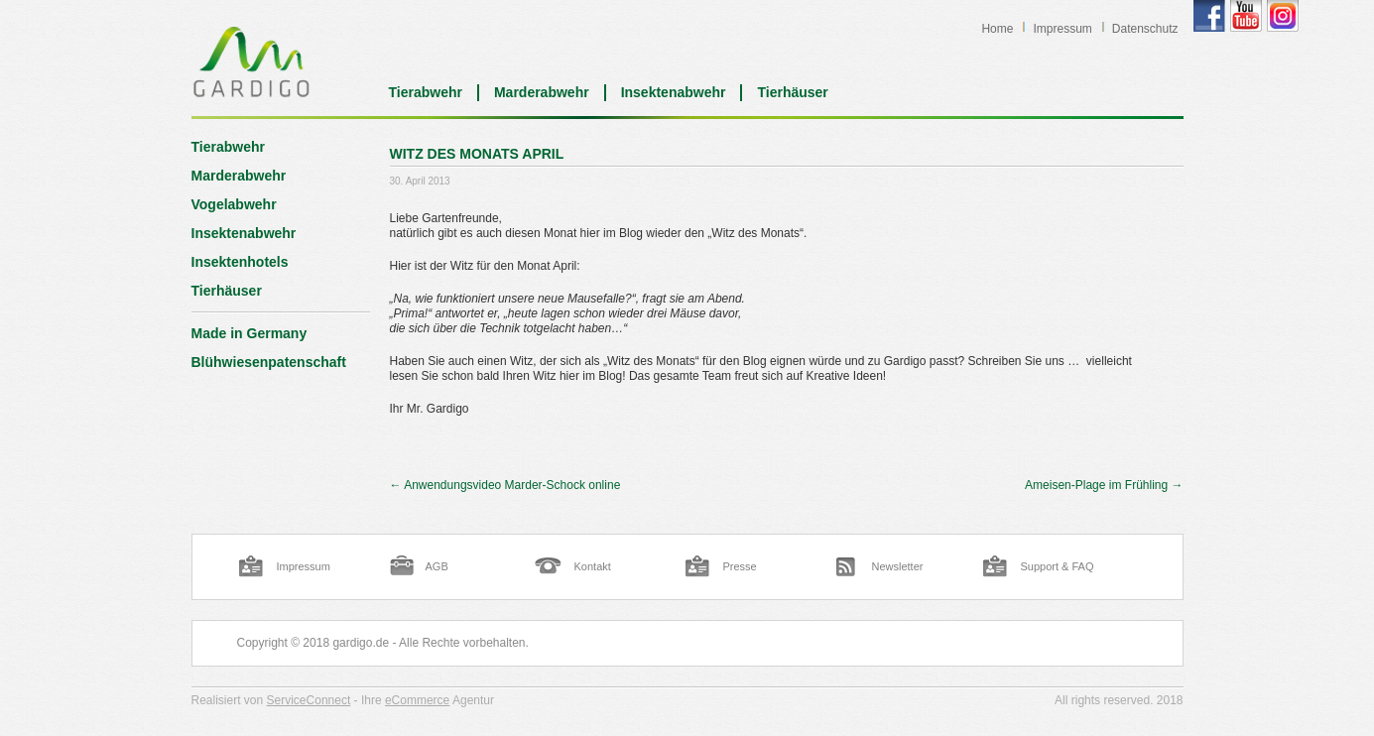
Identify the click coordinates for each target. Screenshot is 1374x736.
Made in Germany (249, 333)
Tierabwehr (425, 92)
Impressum (1062, 29)
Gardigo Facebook (1209, 16)
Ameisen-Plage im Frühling (1104, 485)
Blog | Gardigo (251, 61)
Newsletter (898, 566)
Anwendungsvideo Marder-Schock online (505, 485)
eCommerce (417, 700)
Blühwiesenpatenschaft (268, 362)
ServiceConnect (309, 700)
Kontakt (592, 566)
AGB (437, 566)
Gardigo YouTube (1246, 16)
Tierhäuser (792, 92)
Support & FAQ (1057, 566)
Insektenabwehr (673, 92)
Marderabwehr (541, 92)
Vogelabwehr (234, 204)
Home (997, 29)
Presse (740, 566)
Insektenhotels (240, 262)
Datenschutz (1145, 29)
